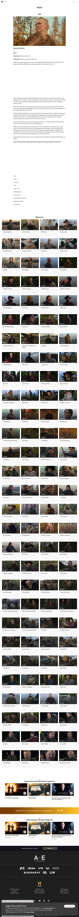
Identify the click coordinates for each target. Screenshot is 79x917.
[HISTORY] (2, 2)
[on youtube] (39, 901)
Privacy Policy (30, 912)
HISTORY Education (14, 889)
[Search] (73, 1)
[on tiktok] (48, 901)
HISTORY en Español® (39, 891)
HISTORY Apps (64, 889)
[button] (31, 901)
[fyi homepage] (48, 868)
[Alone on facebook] (58, 810)
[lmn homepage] (40, 868)
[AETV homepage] (22, 868)
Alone (39, 7)
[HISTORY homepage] (39, 884)
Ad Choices (55, 915)
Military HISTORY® (64, 891)
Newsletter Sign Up (14, 893)
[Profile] (77, 1)
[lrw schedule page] (52, 872)
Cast (39, 14)
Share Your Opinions (39, 893)
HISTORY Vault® (39, 889)
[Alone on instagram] (61, 810)
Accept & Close (69, 906)
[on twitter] (35, 901)
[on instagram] (44, 901)
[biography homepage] (32, 872)
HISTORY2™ (14, 891)
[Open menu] (5, 2)
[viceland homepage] (56, 868)
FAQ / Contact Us (64, 893)
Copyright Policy (39, 915)
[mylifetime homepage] (31, 868)
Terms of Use (48, 908)
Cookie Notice (47, 915)
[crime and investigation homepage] (45, 872)
